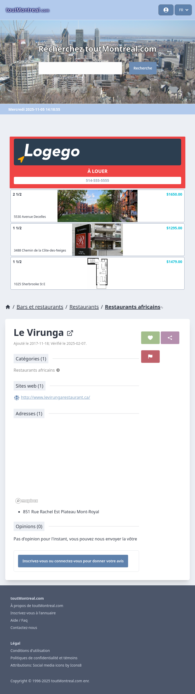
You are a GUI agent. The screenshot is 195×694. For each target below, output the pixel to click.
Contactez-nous (23, 627)
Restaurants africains (134, 306)
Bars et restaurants (39, 306)
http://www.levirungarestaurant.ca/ (55, 397)
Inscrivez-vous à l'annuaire (33, 612)
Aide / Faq (18, 620)
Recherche (143, 68)
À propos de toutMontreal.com (36, 605)
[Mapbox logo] (26, 501)
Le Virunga (44, 332)
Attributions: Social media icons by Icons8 (46, 665)
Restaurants (84, 306)
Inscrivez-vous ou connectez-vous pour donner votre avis (73, 560)
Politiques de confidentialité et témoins (43, 657)
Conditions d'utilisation (30, 650)
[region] (76, 463)
